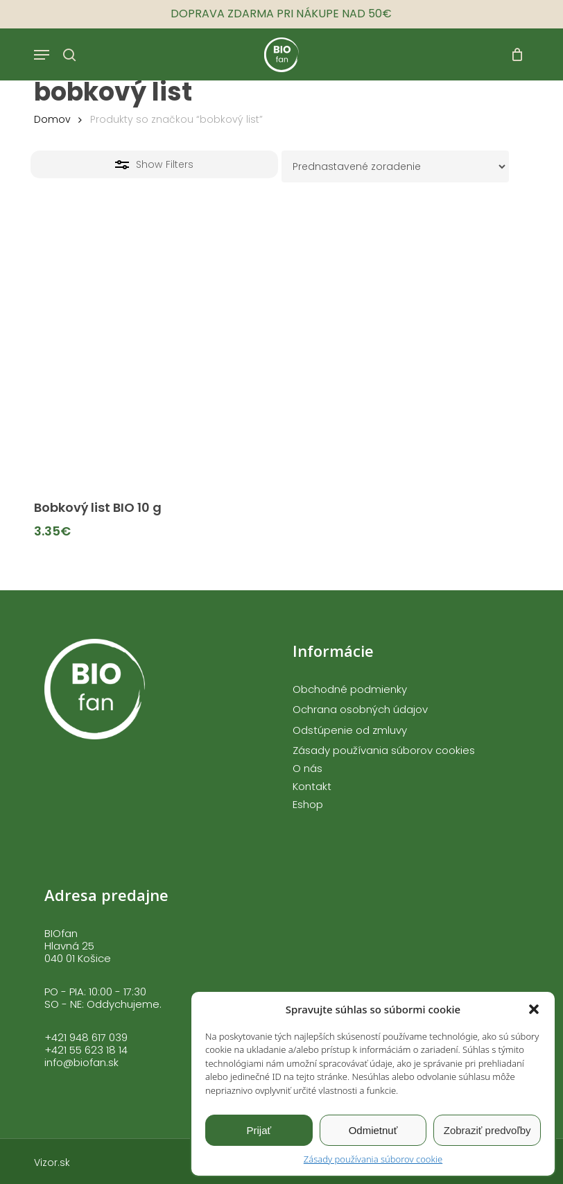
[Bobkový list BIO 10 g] (152, 366)
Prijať (259, 1130)
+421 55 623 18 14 (86, 1050)
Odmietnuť (373, 1130)
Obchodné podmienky (350, 689)
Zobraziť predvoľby (487, 1130)
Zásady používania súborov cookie (373, 1159)
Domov (52, 119)
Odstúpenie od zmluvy (350, 730)
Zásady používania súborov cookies (384, 750)
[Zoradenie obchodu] (395, 166)
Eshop (308, 804)
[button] (534, 1009)
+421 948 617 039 (86, 1037)
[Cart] (513, 54)
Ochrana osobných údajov (360, 709)
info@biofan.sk (81, 1062)
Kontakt (312, 786)
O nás (307, 768)
